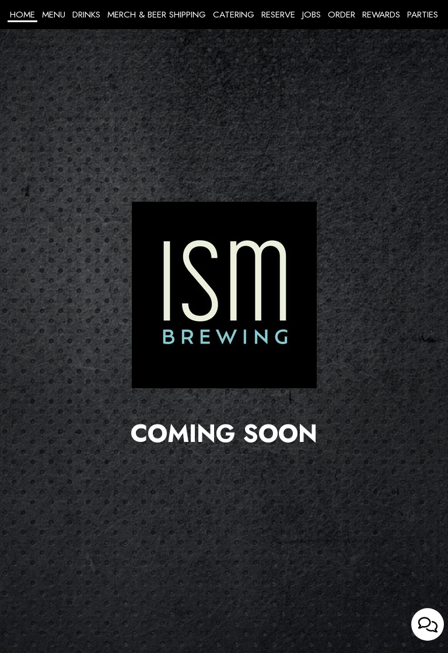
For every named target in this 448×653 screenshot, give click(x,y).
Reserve (278, 14)
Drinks (86, 14)
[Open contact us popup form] (427, 624)
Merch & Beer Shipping (156, 14)
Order (341, 14)
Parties (422, 14)
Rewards (381, 14)
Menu (53, 14)
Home (22, 14)
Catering (233, 14)
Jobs (311, 14)
